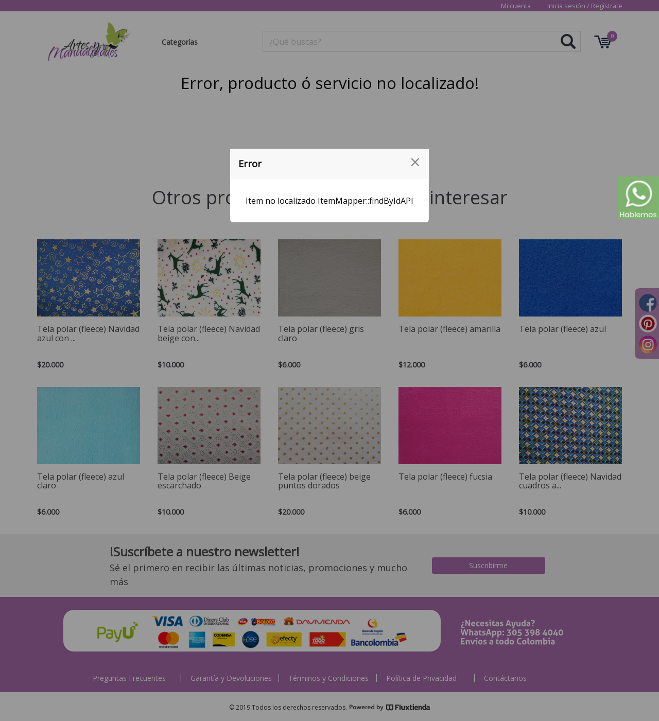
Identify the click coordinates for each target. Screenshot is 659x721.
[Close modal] (415, 162)
